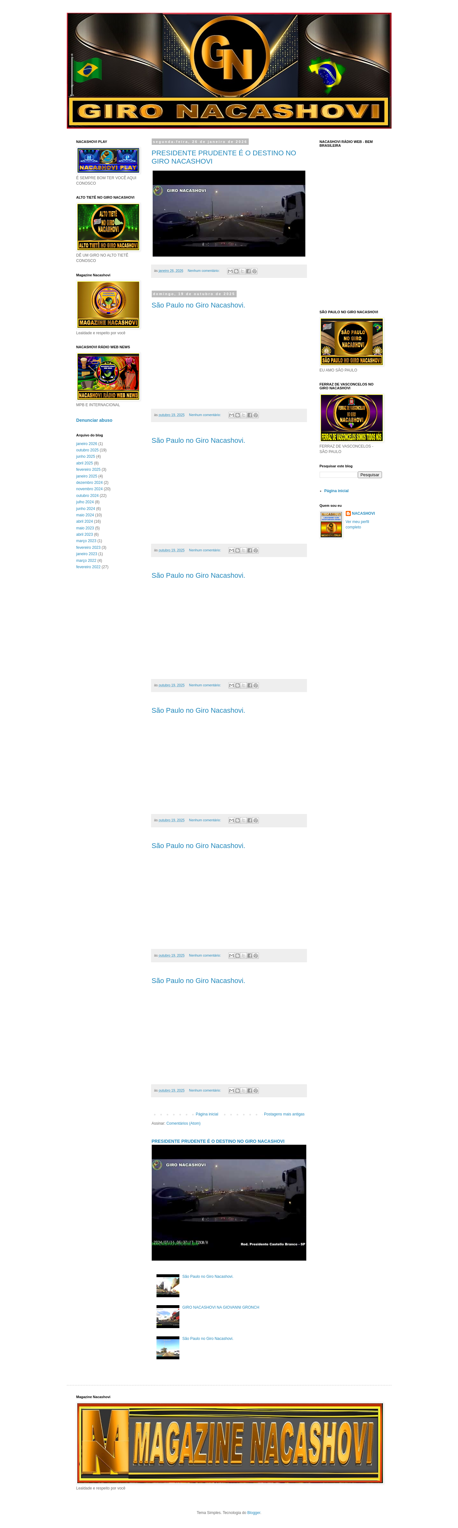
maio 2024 (85, 515)
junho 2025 (85, 456)
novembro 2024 (89, 489)
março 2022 (86, 560)
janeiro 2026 (86, 444)
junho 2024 (85, 508)
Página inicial (207, 1114)
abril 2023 (84, 534)
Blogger (253, 1512)
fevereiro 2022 (88, 567)
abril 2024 (84, 521)
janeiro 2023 (86, 554)
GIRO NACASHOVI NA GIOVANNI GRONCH (220, 1307)
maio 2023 (85, 528)
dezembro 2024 (89, 482)
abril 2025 (84, 463)
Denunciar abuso (94, 420)
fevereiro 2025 (88, 469)
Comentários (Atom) (183, 1123)
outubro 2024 (87, 495)
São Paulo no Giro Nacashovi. (199, 305)
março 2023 (86, 541)
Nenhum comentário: (204, 270)
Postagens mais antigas (284, 1114)
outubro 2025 (87, 450)
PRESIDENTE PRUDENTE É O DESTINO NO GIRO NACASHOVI (218, 1141)
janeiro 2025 (86, 476)
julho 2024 (85, 502)
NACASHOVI (363, 513)
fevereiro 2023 (88, 547)
